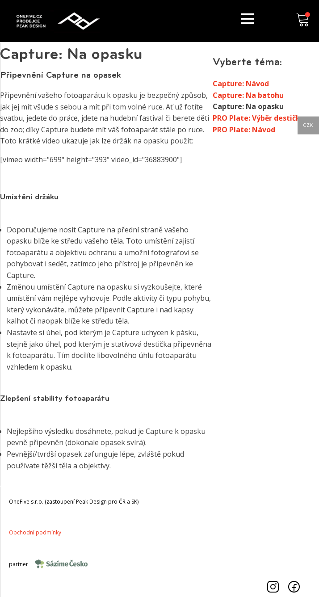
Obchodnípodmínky (35, 532)
